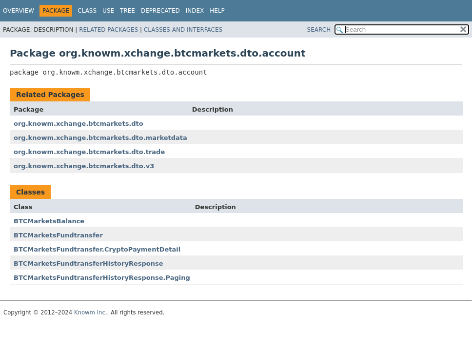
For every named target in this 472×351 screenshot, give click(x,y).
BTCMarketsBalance (49, 221)
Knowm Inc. (90, 312)
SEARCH (319, 29)
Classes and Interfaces (183, 29)
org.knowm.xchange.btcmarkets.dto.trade (89, 152)
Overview (18, 10)
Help (217, 10)
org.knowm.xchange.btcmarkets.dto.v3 (84, 166)
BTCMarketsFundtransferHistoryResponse (88, 263)
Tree (127, 10)
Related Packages (108, 29)
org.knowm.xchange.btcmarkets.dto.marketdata (100, 137)
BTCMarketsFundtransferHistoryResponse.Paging (102, 277)
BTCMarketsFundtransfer (58, 235)
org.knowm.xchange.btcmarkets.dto (78, 123)
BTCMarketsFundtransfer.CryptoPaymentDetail (97, 249)
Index (195, 10)
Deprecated (160, 10)
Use (108, 10)
